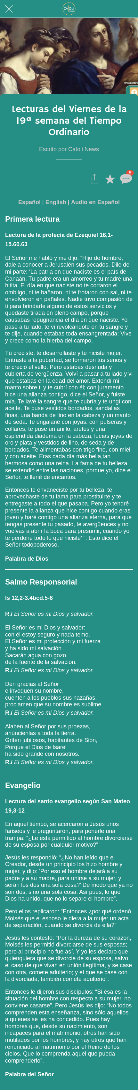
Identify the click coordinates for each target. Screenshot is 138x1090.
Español (29, 202)
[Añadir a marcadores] (110, 178)
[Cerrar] (9, 9)
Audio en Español (95, 202)
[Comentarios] (125, 178)
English (55, 202)
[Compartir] (94, 178)
